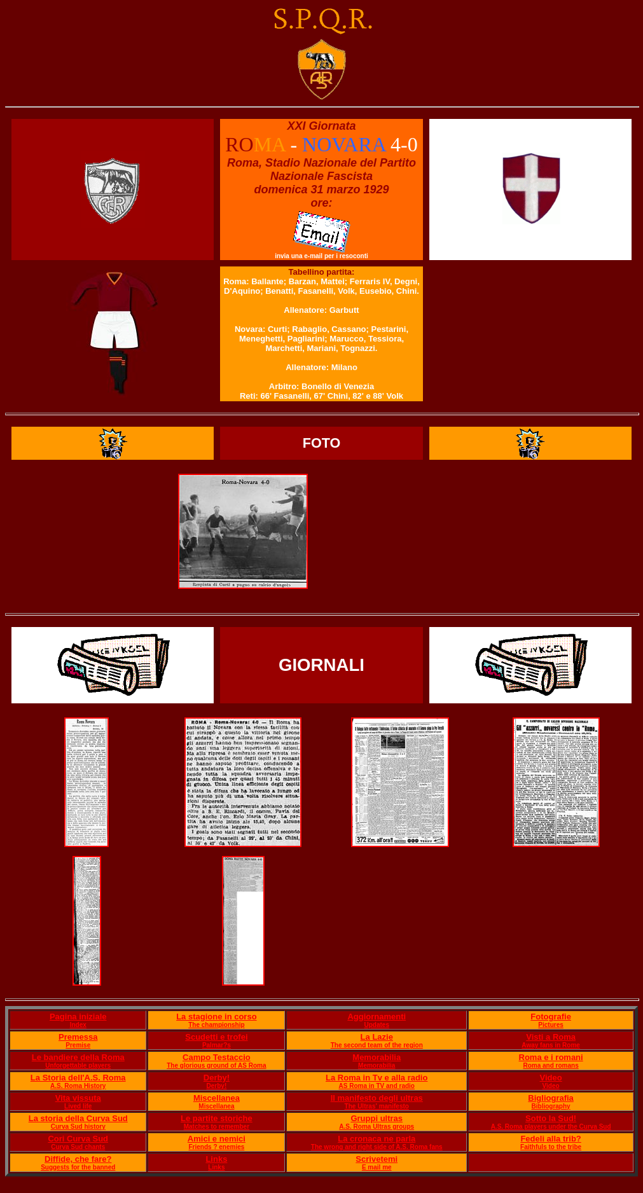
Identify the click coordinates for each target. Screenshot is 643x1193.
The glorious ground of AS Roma (216, 1065)
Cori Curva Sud (78, 1138)
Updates (376, 1024)
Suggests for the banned (78, 1167)
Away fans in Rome (551, 1045)
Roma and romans (550, 1065)
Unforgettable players (78, 1065)
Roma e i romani (551, 1057)
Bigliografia (551, 1098)
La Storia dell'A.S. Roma (78, 1077)
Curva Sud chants (78, 1146)
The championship (216, 1024)
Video (551, 1077)
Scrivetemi (377, 1159)
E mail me (377, 1167)
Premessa (78, 1037)
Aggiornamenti (376, 1016)
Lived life (78, 1106)
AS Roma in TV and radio (377, 1085)
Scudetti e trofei (216, 1037)
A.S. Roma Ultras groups (376, 1126)
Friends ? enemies (216, 1146)
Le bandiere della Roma (78, 1057)
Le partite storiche (216, 1118)
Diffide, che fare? (78, 1159)
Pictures (550, 1024)
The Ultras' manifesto (377, 1106)
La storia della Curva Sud (78, 1118)
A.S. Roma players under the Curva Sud (551, 1126)
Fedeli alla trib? (550, 1138)
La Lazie (377, 1037)
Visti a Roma (551, 1037)
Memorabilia (376, 1057)
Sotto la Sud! (550, 1118)
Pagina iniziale (78, 1016)
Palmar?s (216, 1045)
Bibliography (551, 1106)
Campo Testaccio (217, 1057)
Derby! (217, 1077)
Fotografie (550, 1016)
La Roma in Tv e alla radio (376, 1077)
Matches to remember (216, 1126)
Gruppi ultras (376, 1118)
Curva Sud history (78, 1126)
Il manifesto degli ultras (377, 1098)
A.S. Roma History (78, 1085)
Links (216, 1159)
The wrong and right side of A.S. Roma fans (377, 1146)
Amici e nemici (216, 1138)
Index (78, 1024)
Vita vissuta (78, 1098)
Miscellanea (216, 1098)
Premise (78, 1045)
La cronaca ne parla (376, 1138)
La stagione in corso (216, 1016)
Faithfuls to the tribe (550, 1146)
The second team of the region (377, 1045)
